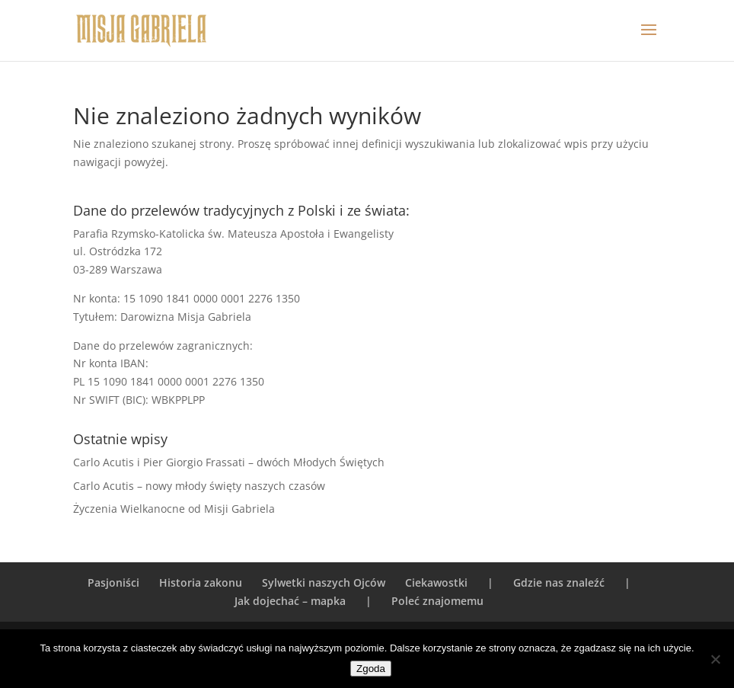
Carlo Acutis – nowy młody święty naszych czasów (199, 485)
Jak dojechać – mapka (290, 601)
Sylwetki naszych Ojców (323, 582)
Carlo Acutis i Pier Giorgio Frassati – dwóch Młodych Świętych (229, 462)
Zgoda (370, 668)
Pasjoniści (113, 582)
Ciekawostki (436, 582)
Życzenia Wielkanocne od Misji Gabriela (174, 508)
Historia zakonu (200, 582)
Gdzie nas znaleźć (559, 582)
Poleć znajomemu (437, 601)
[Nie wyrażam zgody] (715, 659)
